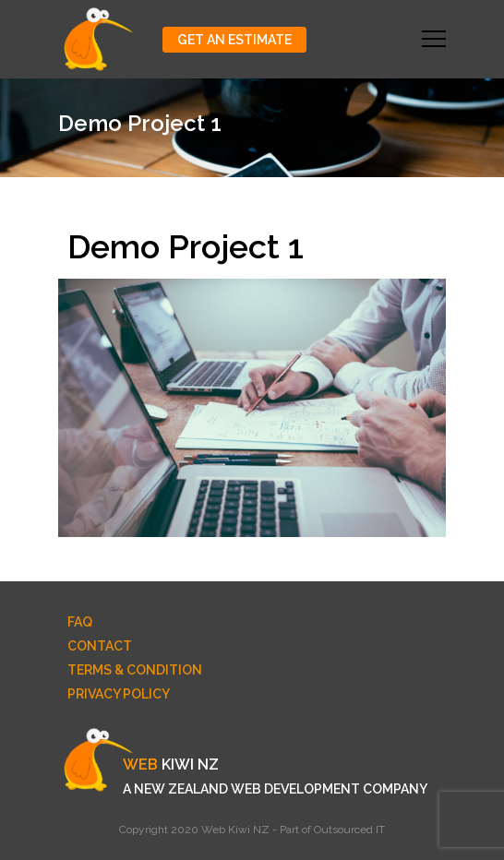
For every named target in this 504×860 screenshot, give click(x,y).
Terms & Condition (134, 670)
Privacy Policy (118, 694)
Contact (99, 646)
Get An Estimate (234, 39)
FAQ (79, 622)
